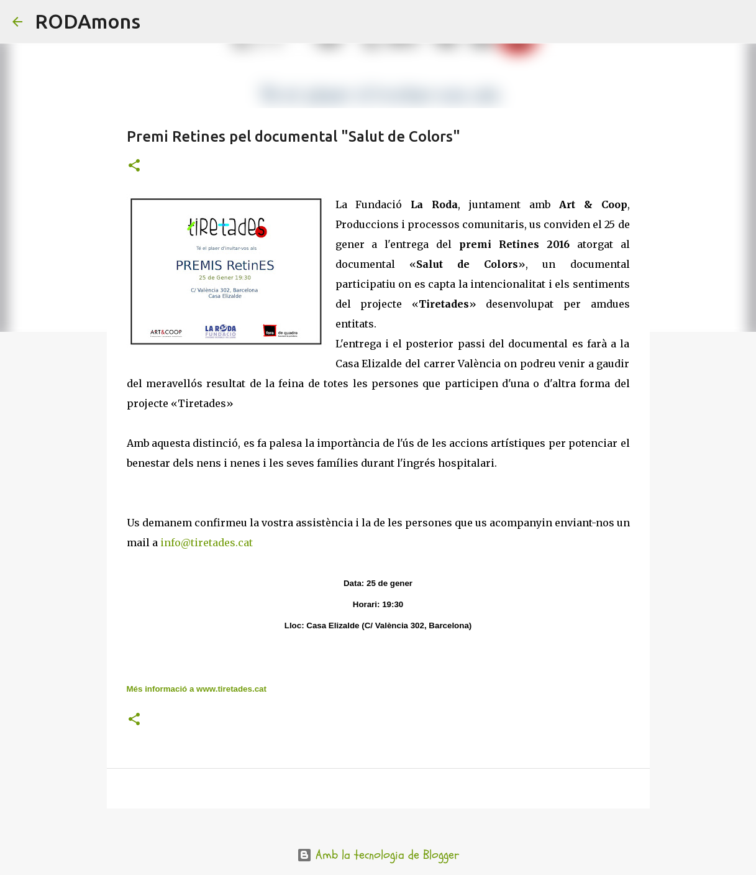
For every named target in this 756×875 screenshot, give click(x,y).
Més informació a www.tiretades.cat (196, 689)
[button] (134, 166)
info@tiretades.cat (206, 542)
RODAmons (87, 21)
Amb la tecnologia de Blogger (378, 854)
